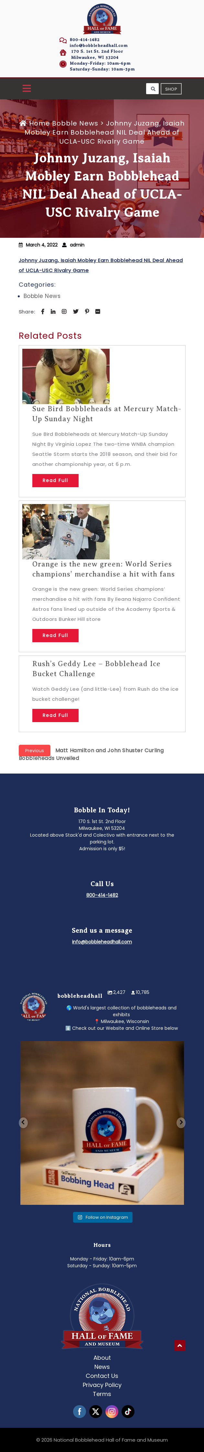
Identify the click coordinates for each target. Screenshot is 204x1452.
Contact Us (102, 1376)
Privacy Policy (102, 1385)
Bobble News (75, 123)
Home (35, 123)
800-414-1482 (85, 39)
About (102, 1358)
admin (77, 245)
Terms (102, 1394)
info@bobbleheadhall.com (99, 45)
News (102, 1367)
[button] (27, 89)
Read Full (55, 480)
